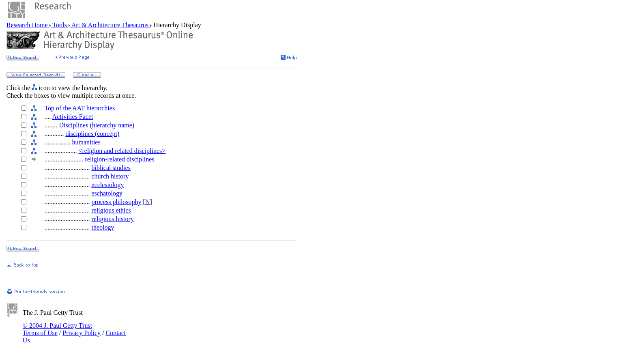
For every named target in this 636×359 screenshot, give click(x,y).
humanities (86, 142)
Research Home (27, 24)
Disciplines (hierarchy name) (96, 125)
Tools (60, 24)
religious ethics (111, 210)
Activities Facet (72, 116)
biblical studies (110, 167)
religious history (112, 218)
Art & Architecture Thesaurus (110, 24)
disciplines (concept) (92, 133)
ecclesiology (107, 184)
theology (102, 227)
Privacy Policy (81, 332)
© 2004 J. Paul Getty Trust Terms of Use (57, 329)
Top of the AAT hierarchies (79, 108)
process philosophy (116, 201)
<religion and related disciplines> (121, 150)
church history (110, 176)
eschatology (106, 193)
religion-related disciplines (119, 159)
